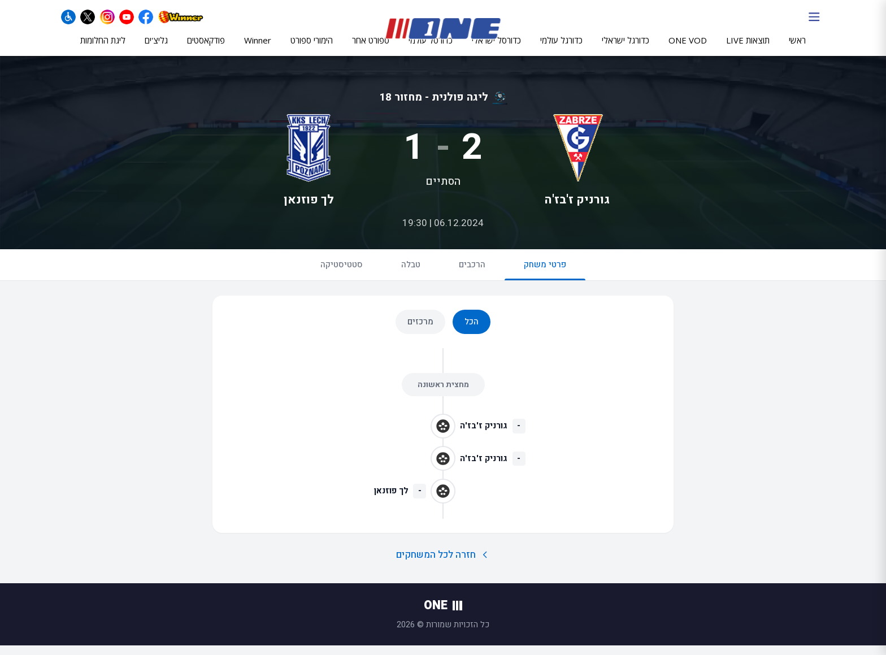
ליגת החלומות (102, 49)
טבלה (410, 274)
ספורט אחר (370, 49)
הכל (471, 331)
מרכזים (420, 331)
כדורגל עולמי (561, 49)
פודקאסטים (206, 49)
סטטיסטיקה (341, 274)
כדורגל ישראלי (625, 49)
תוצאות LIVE (748, 49)
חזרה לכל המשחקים (443, 564)
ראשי (797, 49)
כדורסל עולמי (431, 49)
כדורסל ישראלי (496, 49)
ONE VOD (687, 49)
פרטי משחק (545, 279)
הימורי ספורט (311, 49)
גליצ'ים (156, 49)
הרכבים (472, 274)
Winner (257, 49)
